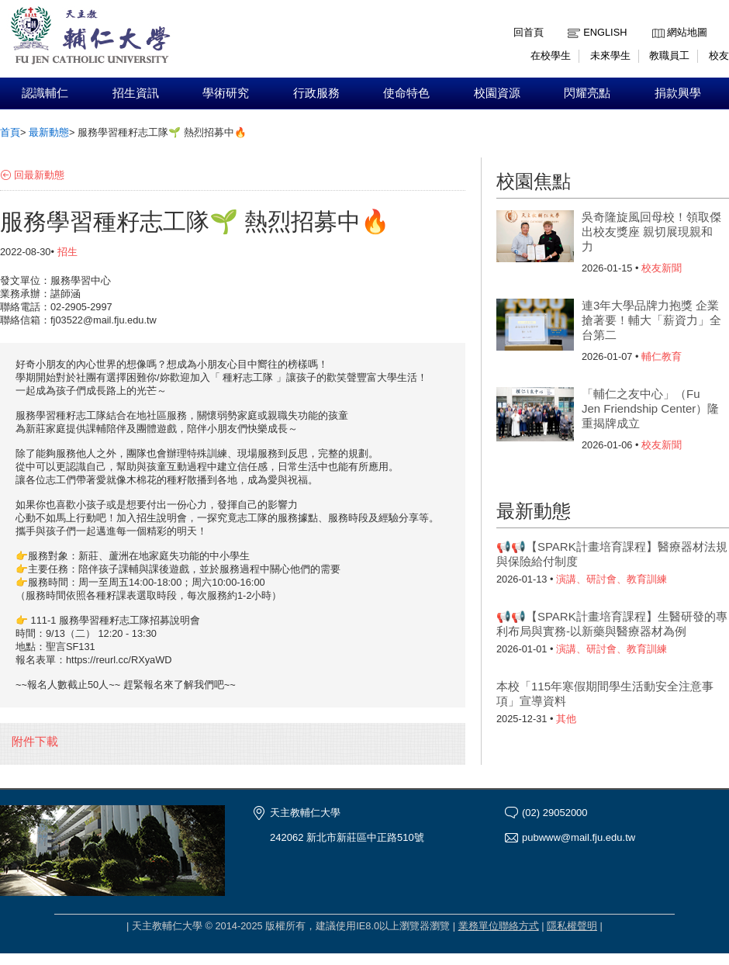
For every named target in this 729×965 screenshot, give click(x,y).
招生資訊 (135, 93)
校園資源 (497, 93)
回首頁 (528, 32)
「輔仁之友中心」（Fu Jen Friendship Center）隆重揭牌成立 (650, 408)
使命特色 (406, 93)
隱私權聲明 (572, 926)
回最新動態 (39, 175)
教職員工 (669, 55)
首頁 (10, 132)
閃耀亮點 (587, 93)
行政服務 (316, 93)
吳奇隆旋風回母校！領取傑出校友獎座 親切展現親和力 (651, 231)
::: (655, 20)
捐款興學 (678, 93)
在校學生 (550, 55)
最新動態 (49, 132)
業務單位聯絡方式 (498, 926)
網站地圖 (687, 32)
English (605, 32)
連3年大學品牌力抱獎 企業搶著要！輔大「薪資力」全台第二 (651, 320)
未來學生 (610, 55)
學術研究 (225, 93)
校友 (719, 55)
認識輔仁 (45, 93)
